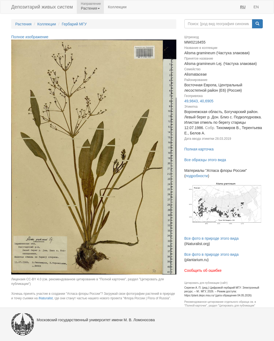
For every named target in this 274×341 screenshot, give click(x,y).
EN (256, 7)
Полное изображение (29, 37)
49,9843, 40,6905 (199, 101)
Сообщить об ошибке (203, 270)
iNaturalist (46, 298)
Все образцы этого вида (205, 160)
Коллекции (117, 7)
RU (242, 7)
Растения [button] (90, 8)
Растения (23, 24)
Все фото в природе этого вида (211, 238)
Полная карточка (199, 149)
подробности (196, 176)
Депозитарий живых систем (42, 7)
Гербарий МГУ (74, 24)
